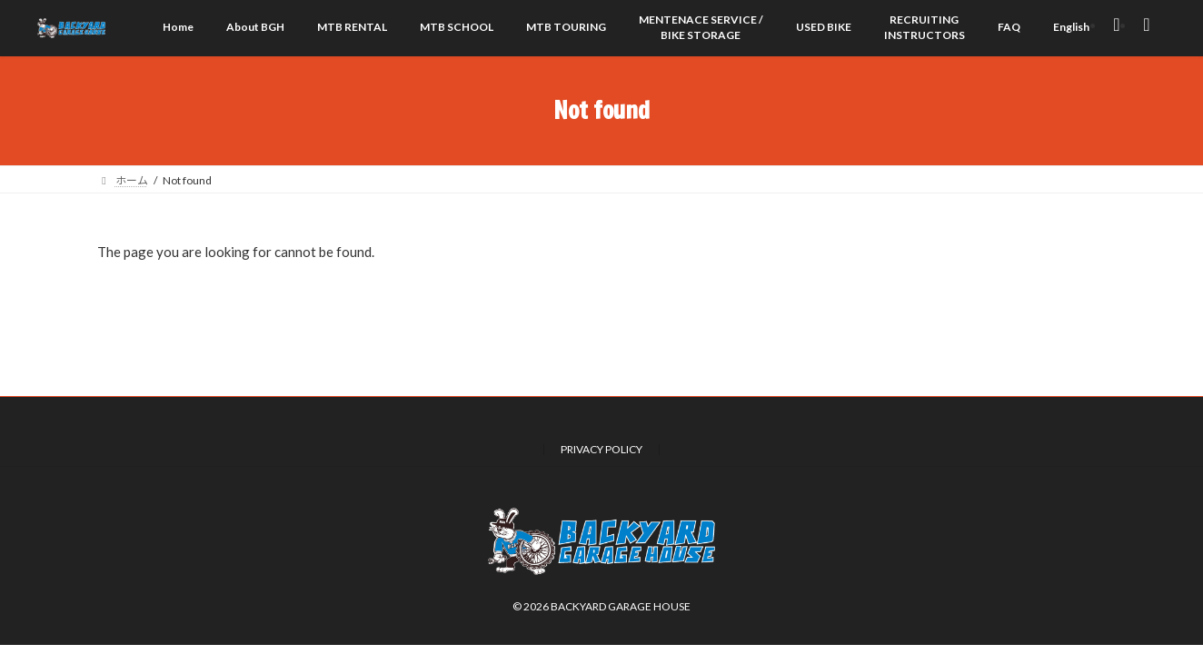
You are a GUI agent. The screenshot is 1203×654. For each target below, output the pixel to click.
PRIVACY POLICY (601, 449)
